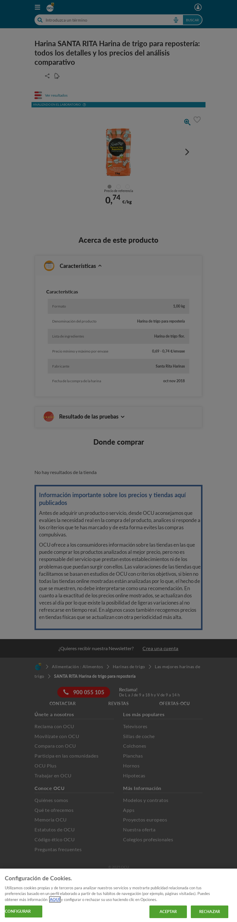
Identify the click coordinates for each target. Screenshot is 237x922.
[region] (118, 895)
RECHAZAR (209, 911)
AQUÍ (55, 899)
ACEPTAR (168, 911)
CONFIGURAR (18, 911)
